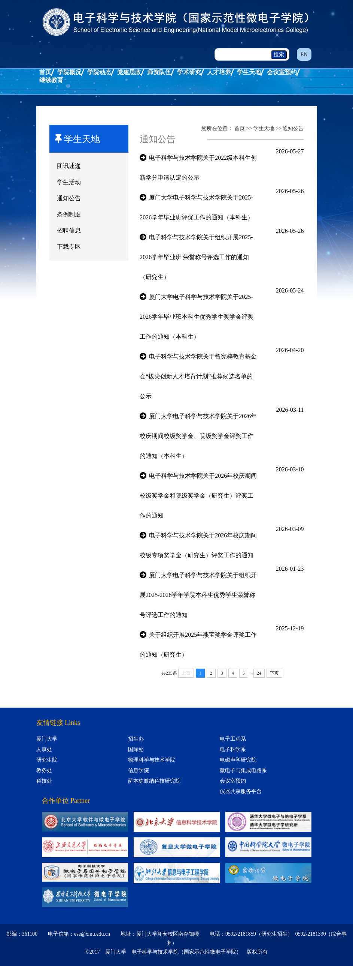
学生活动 (69, 182)
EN (304, 54)
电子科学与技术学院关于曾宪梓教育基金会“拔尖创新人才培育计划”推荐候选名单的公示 (198, 376)
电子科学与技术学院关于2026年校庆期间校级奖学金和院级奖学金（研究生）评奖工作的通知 (198, 495)
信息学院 (138, 770)
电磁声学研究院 (238, 760)
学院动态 (99, 72)
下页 (274, 673)
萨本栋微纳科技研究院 (154, 781)
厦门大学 (46, 739)
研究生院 (46, 760)
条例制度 (69, 214)
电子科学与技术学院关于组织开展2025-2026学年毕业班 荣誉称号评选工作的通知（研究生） (196, 257)
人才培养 (219, 72)
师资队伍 (159, 72)
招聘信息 (69, 230)
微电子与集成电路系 (243, 770)
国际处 (136, 749)
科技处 (44, 781)
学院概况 (69, 72)
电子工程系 (233, 739)
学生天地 (249, 72)
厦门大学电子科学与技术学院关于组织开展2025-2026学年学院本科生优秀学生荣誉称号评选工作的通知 (198, 595)
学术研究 (189, 72)
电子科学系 (233, 749)
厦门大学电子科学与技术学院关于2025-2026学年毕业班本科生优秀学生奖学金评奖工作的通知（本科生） (196, 317)
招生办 (136, 739)
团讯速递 (69, 166)
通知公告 (69, 198)
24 (259, 673)
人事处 (44, 749)
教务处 (44, 770)
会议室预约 (282, 72)
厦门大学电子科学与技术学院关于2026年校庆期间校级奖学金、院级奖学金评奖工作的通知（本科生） (198, 436)
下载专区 (69, 246)
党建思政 (129, 72)
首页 (45, 72)
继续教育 (51, 80)
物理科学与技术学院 (151, 760)
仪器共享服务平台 (241, 791)
